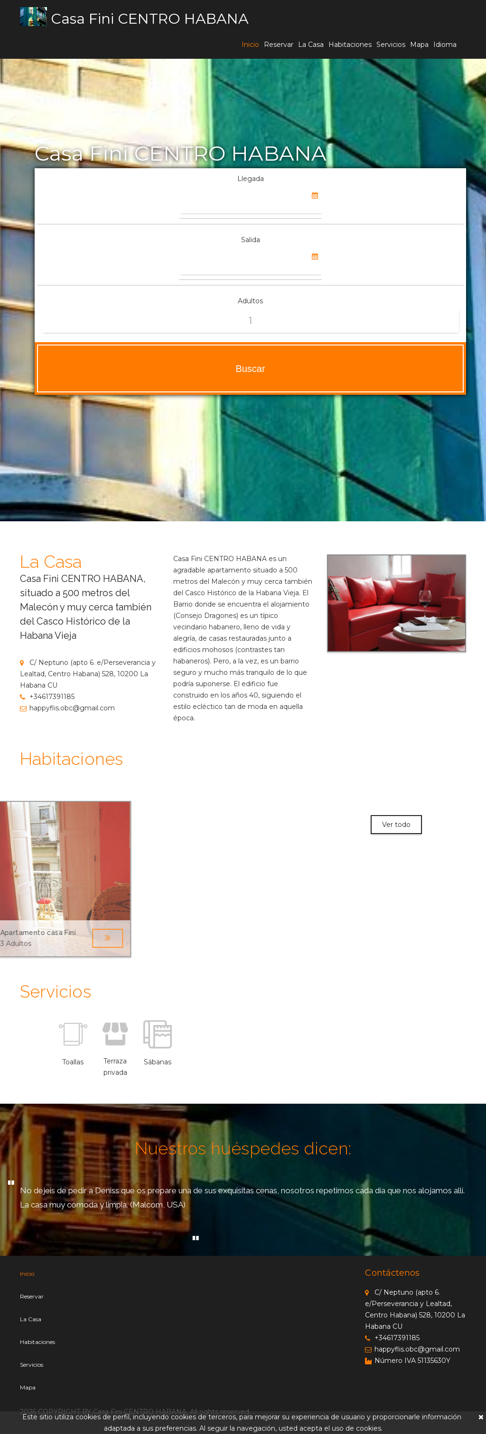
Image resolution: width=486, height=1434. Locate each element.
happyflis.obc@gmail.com (67, 708)
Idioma (445, 44)
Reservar (278, 44)
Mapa (419, 44)
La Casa (311, 44)
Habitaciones (350, 44)
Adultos (250, 301)
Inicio (250, 44)
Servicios (390, 44)
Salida (250, 240)
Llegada (250, 178)
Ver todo (396, 824)
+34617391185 (47, 696)
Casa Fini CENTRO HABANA (150, 18)
